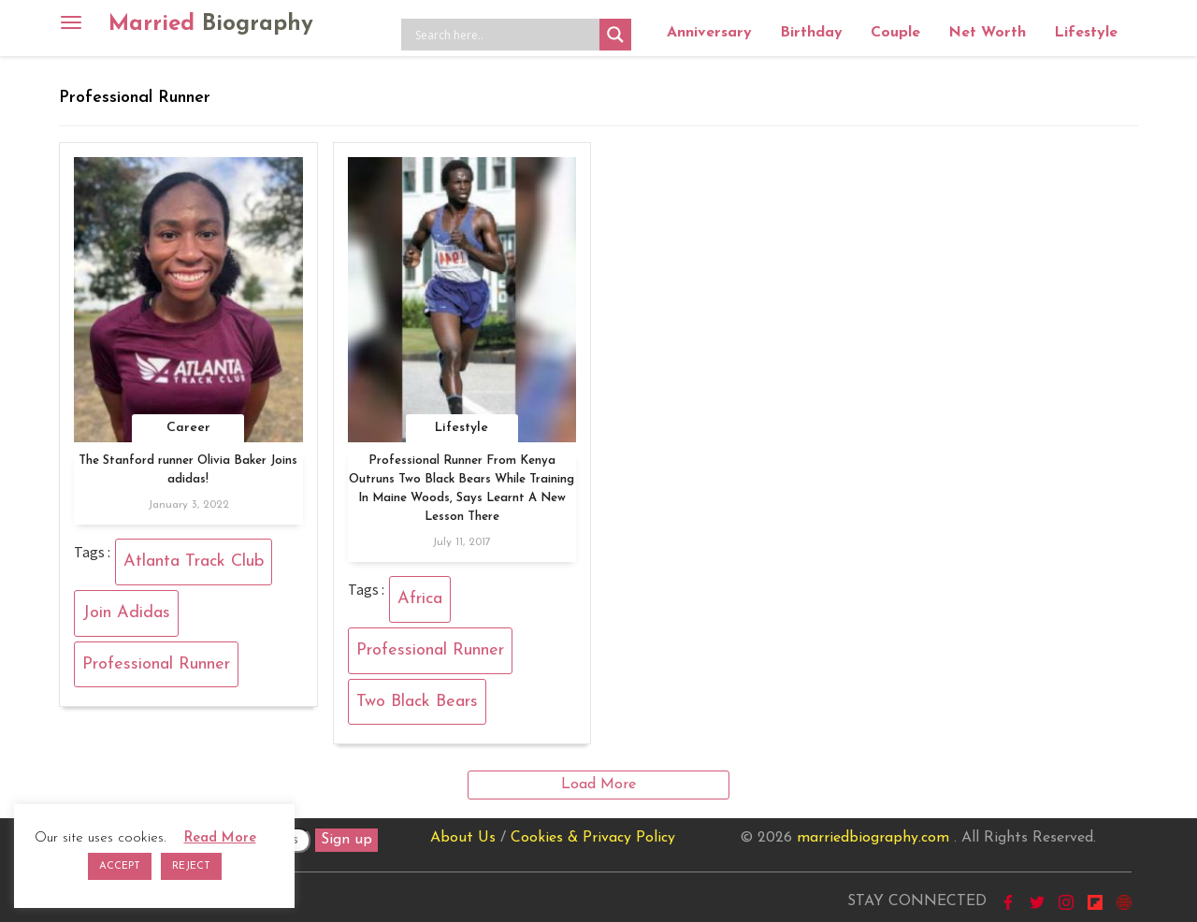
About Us (463, 837)
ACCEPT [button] (119, 866)
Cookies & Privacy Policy (593, 837)
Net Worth (987, 32)
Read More (220, 838)
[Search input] (505, 34)
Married (210, 24)
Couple (895, 32)
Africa (419, 599)
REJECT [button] (191, 866)
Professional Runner (156, 664)
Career (188, 428)
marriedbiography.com (873, 837)
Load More (598, 784)
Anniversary (709, 32)
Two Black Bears (417, 702)
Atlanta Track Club (193, 561)
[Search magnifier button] (615, 34)
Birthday (811, 32)
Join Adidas (126, 613)
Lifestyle (1086, 32)
